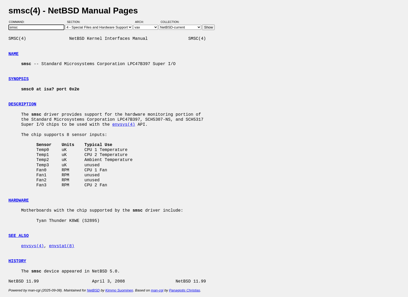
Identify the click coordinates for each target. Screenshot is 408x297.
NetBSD (93, 290)
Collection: (170, 21)
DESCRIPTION (22, 104)
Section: (75, 21)
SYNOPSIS (18, 79)
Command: (18, 21)
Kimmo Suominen (119, 290)
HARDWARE (18, 200)
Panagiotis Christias (184, 290)
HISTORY (17, 261)
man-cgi (157, 290)
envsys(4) (123, 125)
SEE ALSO (18, 236)
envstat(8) (61, 246)
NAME (13, 54)
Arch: (141, 21)
